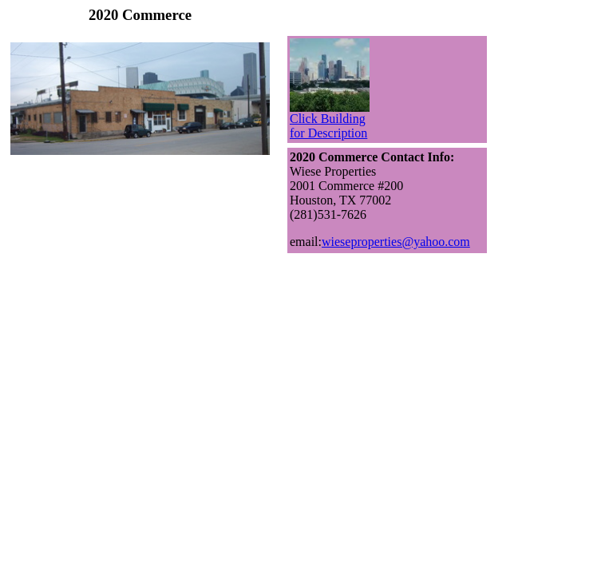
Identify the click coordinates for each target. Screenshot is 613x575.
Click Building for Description (330, 120)
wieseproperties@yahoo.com (396, 241)
